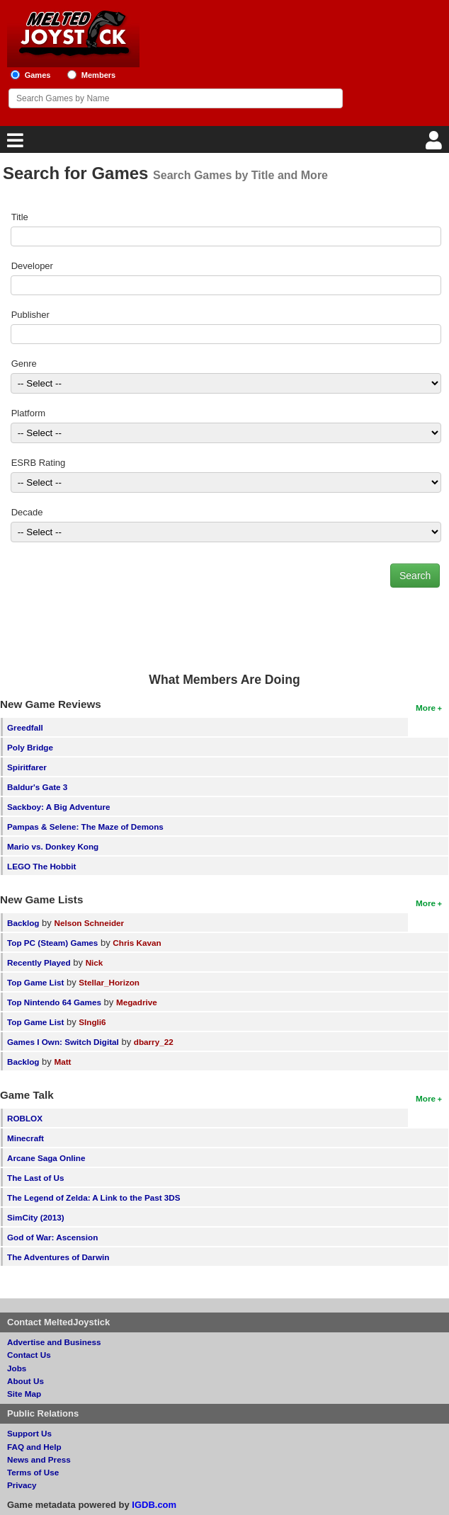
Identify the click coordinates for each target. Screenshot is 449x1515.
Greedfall (25, 727)
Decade (27, 512)
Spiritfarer (27, 767)
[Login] (435, 144)
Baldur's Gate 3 (37, 786)
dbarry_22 (154, 1041)
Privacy (22, 1485)
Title (19, 217)
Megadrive (136, 1002)
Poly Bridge (30, 747)
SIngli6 (92, 1022)
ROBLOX (24, 1118)
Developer (32, 266)
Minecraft (25, 1138)
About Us (25, 1380)
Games (38, 75)
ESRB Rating (38, 462)
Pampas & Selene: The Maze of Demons (85, 826)
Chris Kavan (137, 942)
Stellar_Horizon (109, 982)
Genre (24, 363)
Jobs (16, 1368)
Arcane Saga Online (46, 1157)
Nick (94, 962)
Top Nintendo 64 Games (54, 1002)
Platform (28, 413)
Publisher (30, 314)
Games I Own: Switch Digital (63, 1041)
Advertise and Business (54, 1342)
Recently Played (39, 962)
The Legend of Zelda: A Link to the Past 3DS (94, 1197)
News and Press (39, 1459)
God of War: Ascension (52, 1237)
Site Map (24, 1393)
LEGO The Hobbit (41, 866)
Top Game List (35, 982)
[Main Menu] (13, 144)
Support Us (29, 1433)
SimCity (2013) (35, 1217)
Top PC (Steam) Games (52, 942)
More (426, 707)
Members (98, 75)
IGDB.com (154, 1504)
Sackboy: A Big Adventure (58, 806)
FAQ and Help (34, 1446)
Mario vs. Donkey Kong (52, 846)
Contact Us (29, 1354)
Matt (62, 1061)
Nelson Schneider (89, 922)
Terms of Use (33, 1472)
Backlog (23, 922)
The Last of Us (35, 1177)
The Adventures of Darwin (58, 1257)
